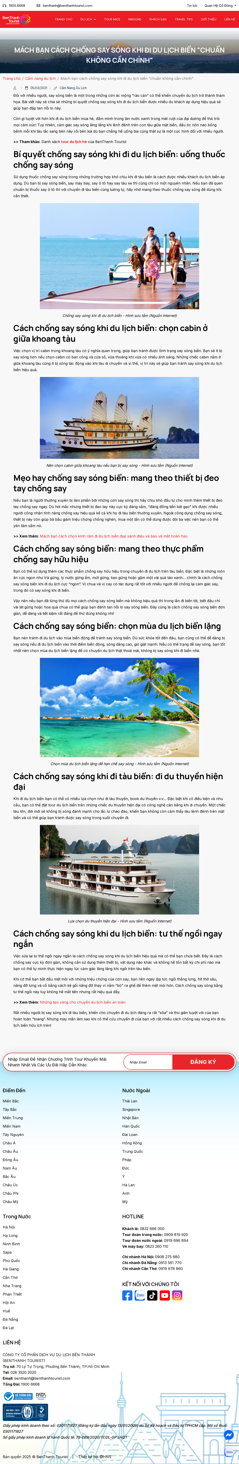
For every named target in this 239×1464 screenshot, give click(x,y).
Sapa (7, 1252)
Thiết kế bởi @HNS (94, 1456)
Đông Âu (10, 1160)
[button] (220, 6)
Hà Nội (9, 1227)
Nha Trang (12, 1286)
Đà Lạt (8, 1327)
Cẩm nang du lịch (40, 78)
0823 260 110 (145, 1246)
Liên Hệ (229, 19)
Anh (125, 1193)
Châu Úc (10, 1185)
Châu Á (9, 1143)
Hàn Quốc (131, 1126)
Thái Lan (129, 1101)
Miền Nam (11, 1126)
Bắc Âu (9, 1176)
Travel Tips (184, 19)
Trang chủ (63, 19)
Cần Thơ (10, 1277)
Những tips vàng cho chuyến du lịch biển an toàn (82, 1002)
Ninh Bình (11, 1244)
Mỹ (125, 1201)
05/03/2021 (36, 88)
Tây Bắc (10, 1109)
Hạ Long (10, 1235)
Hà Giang (11, 1269)
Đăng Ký (208, 1062)
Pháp (126, 1160)
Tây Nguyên (13, 1134)
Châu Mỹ (10, 1201)
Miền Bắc (11, 1101)
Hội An (9, 1302)
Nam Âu (10, 1168)
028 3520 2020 (19, 1372)
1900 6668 (21, 1384)
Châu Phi (10, 1193)
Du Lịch (86, 19)
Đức (125, 1168)
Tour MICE (112, 19)
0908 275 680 (151, 1257)
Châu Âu (10, 1151)
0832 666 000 (143, 1228)
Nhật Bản (130, 1118)
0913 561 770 (152, 1262)
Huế (6, 1311)
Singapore (131, 1109)
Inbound (134, 19)
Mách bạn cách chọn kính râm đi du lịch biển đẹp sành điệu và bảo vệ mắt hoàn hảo (114, 536)
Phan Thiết (12, 1294)
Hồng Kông (132, 1143)
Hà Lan (128, 1185)
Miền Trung (13, 1118)
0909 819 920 (155, 1234)
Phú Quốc (11, 1260)
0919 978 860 (152, 1268)
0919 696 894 (155, 1240)
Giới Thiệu (208, 19)
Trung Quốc (132, 1151)
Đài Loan (129, 1134)
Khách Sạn (157, 19)
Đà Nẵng (10, 1319)
